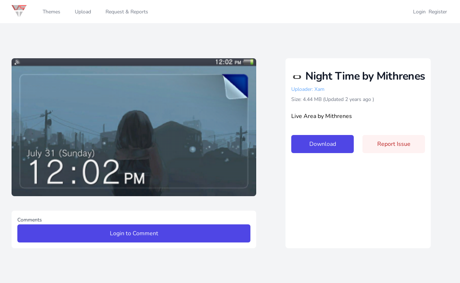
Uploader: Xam (307, 89)
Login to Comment (134, 233)
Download (322, 144)
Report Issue (393, 144)
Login (419, 11)
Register (438, 11)
